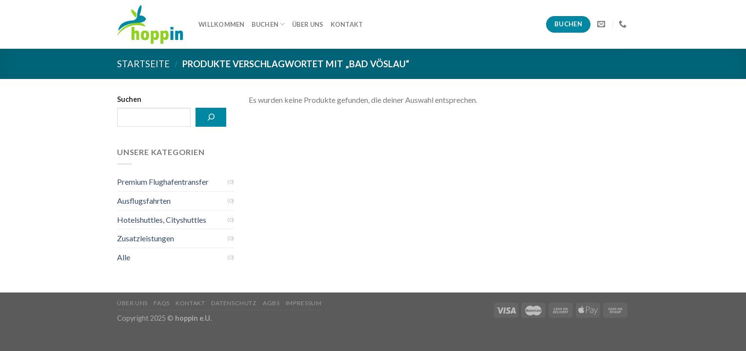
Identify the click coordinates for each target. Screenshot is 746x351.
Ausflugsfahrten (144, 200)
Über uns (308, 24)
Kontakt (347, 24)
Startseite (143, 63)
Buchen (268, 24)
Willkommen (221, 24)
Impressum (304, 303)
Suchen (129, 99)
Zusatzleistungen (145, 238)
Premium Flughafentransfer (163, 181)
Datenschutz (234, 303)
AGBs (271, 303)
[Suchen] (211, 117)
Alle (123, 257)
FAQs (161, 303)
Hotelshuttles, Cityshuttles (161, 219)
